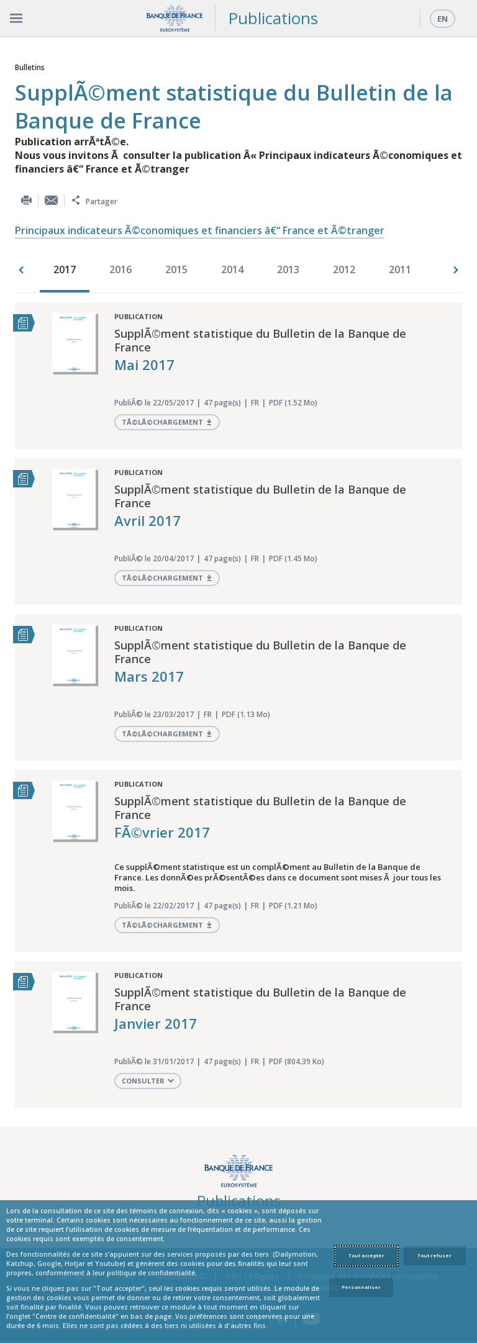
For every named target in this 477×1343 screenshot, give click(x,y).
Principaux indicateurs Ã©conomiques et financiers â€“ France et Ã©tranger (199, 230)
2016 (120, 269)
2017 (64, 269)
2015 (176, 269)
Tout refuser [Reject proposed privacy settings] (434, 1255)
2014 (232, 269)
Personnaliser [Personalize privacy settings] (361, 1287)
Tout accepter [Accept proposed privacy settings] (366, 1255)
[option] (68, 270)
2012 (344, 269)
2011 (400, 269)
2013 (288, 269)
